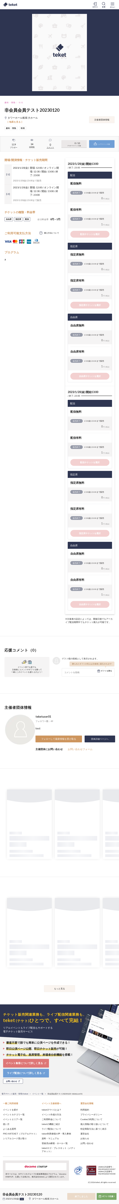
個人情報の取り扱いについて (94, 1124)
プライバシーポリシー (91, 1114)
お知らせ (84, 1138)
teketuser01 (43, 716)
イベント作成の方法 (51, 1114)
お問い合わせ (86, 1143)
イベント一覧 (37, 1094)
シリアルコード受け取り (15, 1138)
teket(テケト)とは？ (51, 1109)
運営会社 (84, 1133)
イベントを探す (10, 1109)
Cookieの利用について (91, 1119)
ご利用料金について (51, 1119)
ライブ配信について (51, 1129)
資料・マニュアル (50, 1138)
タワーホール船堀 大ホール (45, 1198)
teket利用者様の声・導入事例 (56, 1133)
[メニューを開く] (112, 4)
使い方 (6, 1124)
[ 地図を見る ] (15, 122)
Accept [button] (108, 1188)
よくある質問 (9, 1129)
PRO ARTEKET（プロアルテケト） (20, 1133)
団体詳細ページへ (99, 739)
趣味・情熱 (10, 102)
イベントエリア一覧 (12, 1119)
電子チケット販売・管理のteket (15, 1094)
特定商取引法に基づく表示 (93, 1129)
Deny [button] (92, 1188)
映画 (21, 102)
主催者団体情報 (101, 119)
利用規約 (84, 1109)
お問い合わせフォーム (80, 749)
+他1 (21, 1199)
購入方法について (51, 233)
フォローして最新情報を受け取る (58, 738)
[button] (4, 1192)
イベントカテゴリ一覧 (14, 1114)
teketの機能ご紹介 (51, 1124)
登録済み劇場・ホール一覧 (55, 1143)
